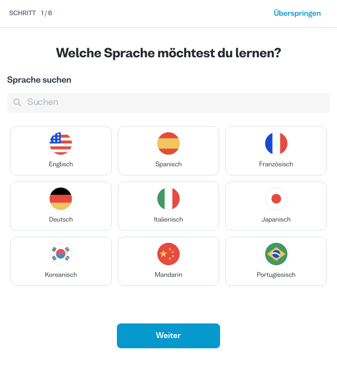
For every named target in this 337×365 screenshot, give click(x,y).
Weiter (168, 336)
